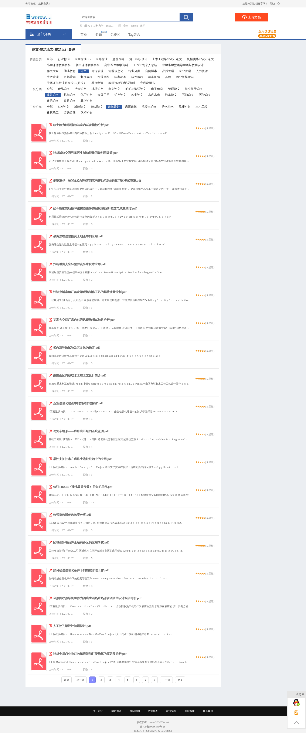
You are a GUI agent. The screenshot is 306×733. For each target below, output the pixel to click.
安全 (125, 25)
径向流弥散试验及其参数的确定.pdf (76, 347)
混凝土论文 (149, 106)
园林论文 (184, 106)
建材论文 (97, 106)
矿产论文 (120, 94)
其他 (168, 77)
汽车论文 (171, 94)
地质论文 (97, 89)
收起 (300, 695)
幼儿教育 (70, 71)
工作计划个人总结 (145, 65)
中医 (118, 25)
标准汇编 (154, 77)
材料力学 (98, 25)
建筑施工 (53, 112)
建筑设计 (114, 106)
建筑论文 (53, 94)
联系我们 (208, 711)
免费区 (115, 34)
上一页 (80, 679)
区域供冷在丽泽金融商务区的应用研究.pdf (81, 542)
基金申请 (97, 83)
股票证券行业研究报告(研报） (66, 83)
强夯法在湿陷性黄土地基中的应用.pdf (78, 236)
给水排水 (168, 106)
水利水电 (154, 94)
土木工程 (201, 106)
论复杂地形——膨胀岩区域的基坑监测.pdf (81, 431)
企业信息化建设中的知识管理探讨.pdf (78, 403)
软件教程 (137, 77)
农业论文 (137, 94)
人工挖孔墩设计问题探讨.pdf (72, 626)
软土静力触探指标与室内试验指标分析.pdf (81, 125)
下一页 (166, 679)
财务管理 (97, 71)
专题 (98, 34)
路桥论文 (86, 112)
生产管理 (53, 77)
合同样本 (151, 71)
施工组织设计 (138, 59)
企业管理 (185, 71)
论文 (83, 71)
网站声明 (116, 711)
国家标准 (120, 77)
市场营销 (70, 77)
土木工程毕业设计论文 (167, 59)
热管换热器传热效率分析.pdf (72, 514)
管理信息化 (115, 71)
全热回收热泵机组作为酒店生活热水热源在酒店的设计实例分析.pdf (97, 598)
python (134, 25)
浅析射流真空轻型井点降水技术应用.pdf (79, 264)
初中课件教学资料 (87, 65)
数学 (142, 25)
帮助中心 (275, 3)
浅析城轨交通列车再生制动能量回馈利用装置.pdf (85, 152)
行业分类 (134, 71)
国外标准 (102, 59)
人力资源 (202, 71)
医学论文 (205, 94)
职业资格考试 (185, 77)
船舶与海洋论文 (135, 89)
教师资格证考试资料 (121, 83)
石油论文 (188, 94)
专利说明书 (147, 83)
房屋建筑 (131, 106)
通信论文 (53, 100)
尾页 (180, 679)
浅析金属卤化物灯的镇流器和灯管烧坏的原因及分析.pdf (90, 653)
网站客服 (189, 711)
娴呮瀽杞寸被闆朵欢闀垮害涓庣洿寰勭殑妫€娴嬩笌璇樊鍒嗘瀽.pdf (97, 180)
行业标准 (64, 59)
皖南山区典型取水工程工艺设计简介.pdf (79, 375)
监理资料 (118, 59)
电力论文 (114, 89)
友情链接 (171, 711)
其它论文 (86, 100)
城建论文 (80, 106)
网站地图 (135, 711)
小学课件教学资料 (59, 65)
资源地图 (153, 711)
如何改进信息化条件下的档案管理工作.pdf (81, 570)
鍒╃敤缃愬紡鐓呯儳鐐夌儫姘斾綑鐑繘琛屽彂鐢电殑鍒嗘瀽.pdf (95, 208)
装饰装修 (70, 112)
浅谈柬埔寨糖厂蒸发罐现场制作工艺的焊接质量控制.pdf (90, 292)
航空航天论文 (194, 89)
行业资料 (103, 77)
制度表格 (86, 77)
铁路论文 (70, 100)
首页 (83, 34)
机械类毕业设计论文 (200, 59)
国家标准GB (83, 59)
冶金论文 (80, 89)
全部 (50, 59)
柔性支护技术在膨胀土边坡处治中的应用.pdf (82, 459)
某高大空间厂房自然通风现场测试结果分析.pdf (84, 319)
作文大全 (53, 71)
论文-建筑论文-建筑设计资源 (53, 49)
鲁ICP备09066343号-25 (153, 726)
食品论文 (64, 89)
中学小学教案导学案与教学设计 (183, 65)
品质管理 (168, 71)
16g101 (109, 25)
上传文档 (251, 17)
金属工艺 (103, 94)
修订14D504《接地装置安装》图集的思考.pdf (82, 486)
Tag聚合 (134, 34)
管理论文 (174, 89)
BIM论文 (63, 106)
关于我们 (98, 711)
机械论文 (70, 94)
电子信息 (157, 89)
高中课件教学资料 (116, 65)
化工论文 (86, 94)
